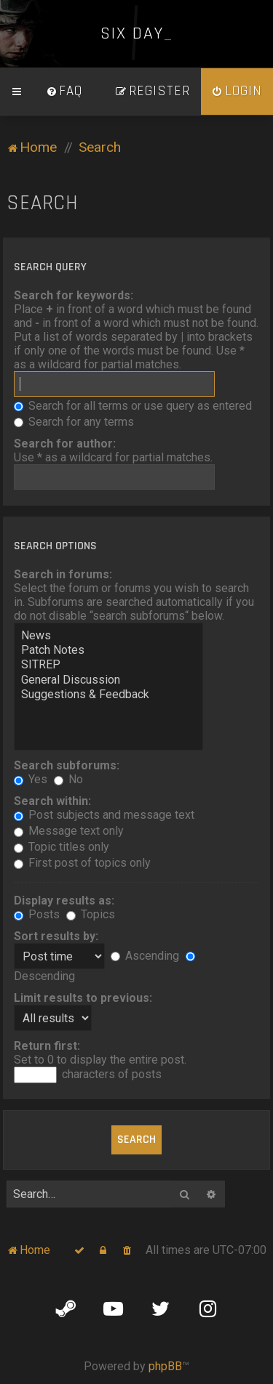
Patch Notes (108, 650)
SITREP (108, 664)
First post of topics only (82, 863)
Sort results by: (56, 936)
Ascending (145, 956)
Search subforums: (66, 765)
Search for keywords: (73, 295)
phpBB (165, 1366)
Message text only (69, 831)
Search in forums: (63, 574)
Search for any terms (74, 422)
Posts (37, 914)
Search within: (52, 801)
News (108, 635)
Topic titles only (61, 847)
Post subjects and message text (104, 815)
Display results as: (64, 900)
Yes (30, 779)
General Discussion (108, 680)
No (68, 779)
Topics (90, 914)
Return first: (47, 1046)
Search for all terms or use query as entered (133, 406)
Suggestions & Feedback (108, 694)
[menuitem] (64, 91)
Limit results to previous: (83, 998)
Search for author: (65, 443)
